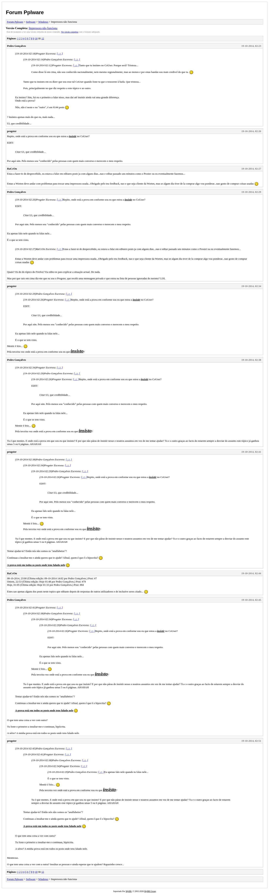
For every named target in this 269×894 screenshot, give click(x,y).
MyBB (128, 891)
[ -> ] (60, 53)
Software (30, 21)
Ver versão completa (69, 32)
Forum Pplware (25, 12)
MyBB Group (150, 891)
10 (36, 38)
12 (42, 38)
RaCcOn (12, 168)
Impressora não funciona (43, 28)
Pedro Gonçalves (16, 45)
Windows (43, 21)
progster (12, 131)
